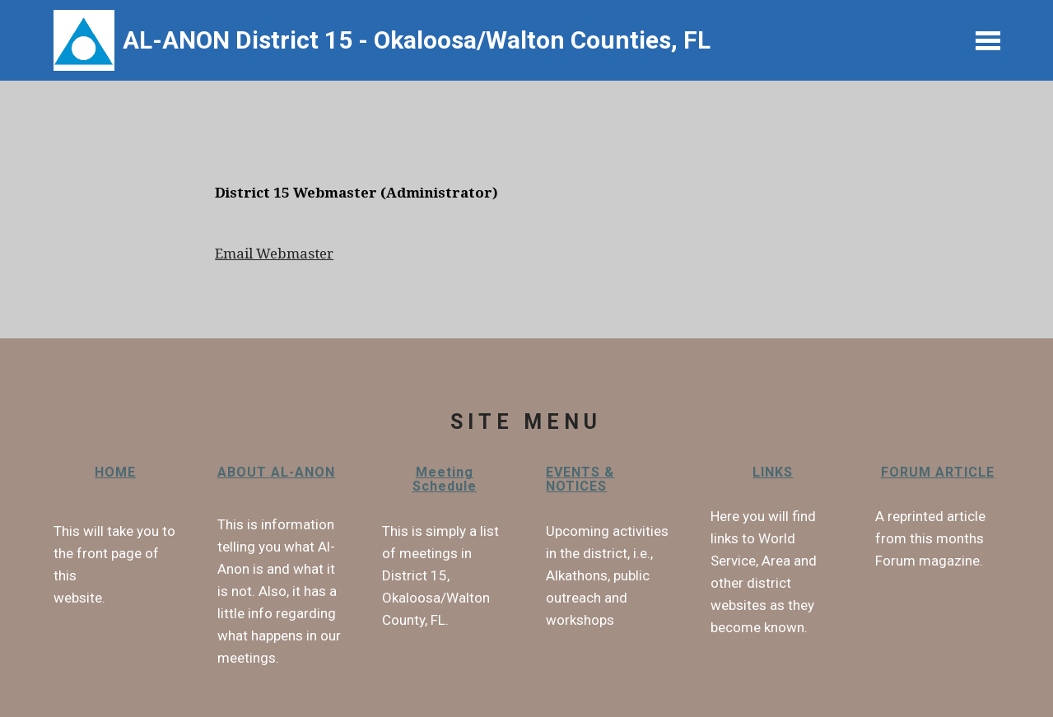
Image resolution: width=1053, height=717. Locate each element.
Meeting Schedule (444, 479)
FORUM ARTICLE (938, 472)
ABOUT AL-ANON (276, 472)
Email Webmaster (274, 253)
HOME (115, 472)
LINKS (772, 472)
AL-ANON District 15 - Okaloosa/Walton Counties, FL (419, 40)
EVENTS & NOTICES (580, 479)
